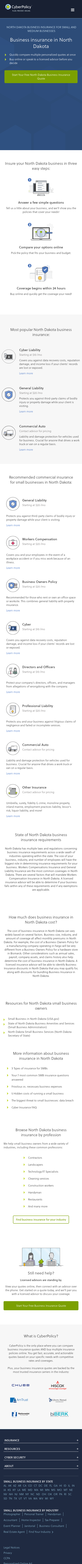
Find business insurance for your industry (41, 1219)
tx (15, 1498)
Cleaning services (38, 1178)
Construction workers (41, 1185)
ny (27, 1494)
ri (65, 1494)
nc (32, 1494)
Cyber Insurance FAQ (24, 1107)
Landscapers (35, 1165)
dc (40, 1486)
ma (36, 1490)
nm (21, 1494)
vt (25, 1498)
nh (11, 1494)
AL (5, 1486)
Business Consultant (51, 1526)
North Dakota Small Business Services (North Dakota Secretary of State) (40, 1033)
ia (5, 1490)
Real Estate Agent (14, 1532)
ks (9, 1490)
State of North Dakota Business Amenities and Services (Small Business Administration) (41, 1025)
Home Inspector (31, 1520)
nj (16, 1494)
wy (52, 1498)
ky (14, 1490)
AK (9, 1486)
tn (10, 1498)
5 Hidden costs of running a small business (38, 1093)
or (55, 1494)
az (14, 1486)
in (73, 1486)
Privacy (8, 1553)
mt (65, 1490)
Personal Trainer (34, 1514)
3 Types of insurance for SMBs (30, 1068)
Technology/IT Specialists (43, 1171)
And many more (37, 1206)
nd (38, 1494)
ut (20, 1498)
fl (50, 1486)
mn (47, 1490)
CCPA (7, 1558)
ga (55, 1486)
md (30, 1490)
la (18, 1490)
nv (5, 1494)
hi (60, 1486)
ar (19, 1486)
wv (41, 1498)
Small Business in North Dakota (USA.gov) (33, 1019)
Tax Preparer (52, 1520)
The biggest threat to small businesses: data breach (43, 1100)
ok (50, 1494)
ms (53, 1490)
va (30, 1498)
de (46, 1486)
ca (24, 1486)
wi (46, 1498)
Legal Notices (12, 1547)
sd (5, 1498)
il (69, 1486)
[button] (72, 10)
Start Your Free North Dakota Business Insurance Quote (41, 76)
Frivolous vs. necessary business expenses (37, 1086)
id (65, 1486)
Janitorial (29, 1526)
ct (35, 1486)
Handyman (34, 1192)
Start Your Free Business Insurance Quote (41, 1306)
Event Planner (12, 1526)
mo (59, 1490)
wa (35, 1498)
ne (71, 1490)
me (24, 1490)
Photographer (12, 1514)
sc (70, 1494)
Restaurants (35, 1199)
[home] (18, 7)
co (30, 1486)
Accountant (10, 1520)
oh (44, 1494)
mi (41, 1490)
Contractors (35, 1158)
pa (60, 1494)
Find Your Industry (40, 1532)
